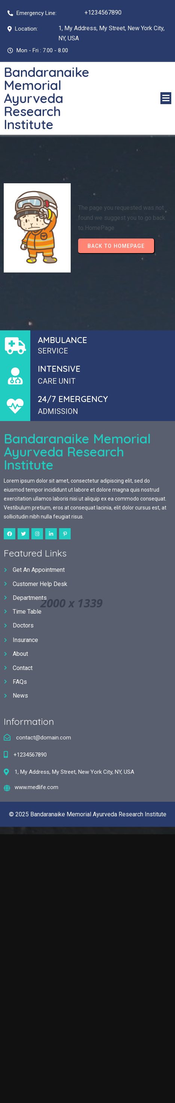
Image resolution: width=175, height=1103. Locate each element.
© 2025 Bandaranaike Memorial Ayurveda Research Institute (87, 814)
